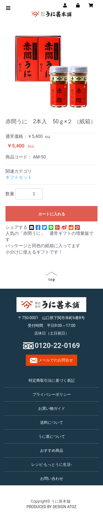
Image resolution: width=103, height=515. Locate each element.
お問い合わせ (51, 478)
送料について (51, 422)
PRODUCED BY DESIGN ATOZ (52, 507)
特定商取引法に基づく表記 (52, 380)
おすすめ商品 (51, 450)
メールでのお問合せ (51, 360)
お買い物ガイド (51, 408)
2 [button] (57, 107)
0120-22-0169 (57, 346)
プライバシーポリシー (51, 394)
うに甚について (51, 436)
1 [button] (46, 107)
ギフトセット (18, 177)
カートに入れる (51, 214)
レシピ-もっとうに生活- (51, 464)
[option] (51, 71)
